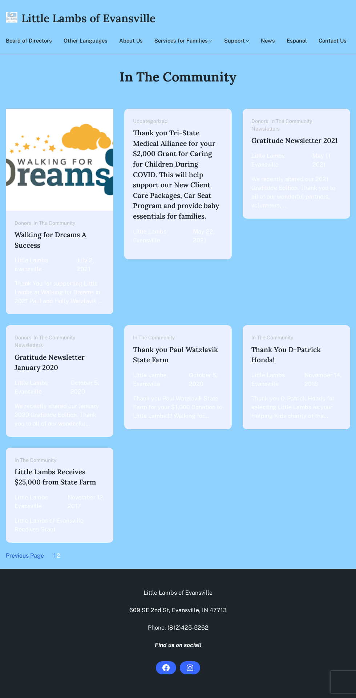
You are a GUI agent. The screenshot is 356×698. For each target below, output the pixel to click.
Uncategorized (150, 121)
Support (234, 40)
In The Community (54, 223)
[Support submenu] (247, 40)
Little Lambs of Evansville (88, 18)
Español (297, 40)
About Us (131, 40)
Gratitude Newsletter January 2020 (50, 362)
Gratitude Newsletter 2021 (294, 140)
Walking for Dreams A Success (50, 240)
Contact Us (333, 40)
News (268, 40)
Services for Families (181, 40)
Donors (23, 223)
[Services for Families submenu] (211, 40)
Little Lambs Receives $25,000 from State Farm (55, 477)
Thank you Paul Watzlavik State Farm (175, 354)
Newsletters (265, 129)
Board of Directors (29, 40)
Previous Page (25, 555)
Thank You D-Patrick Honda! (286, 354)
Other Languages (86, 40)
